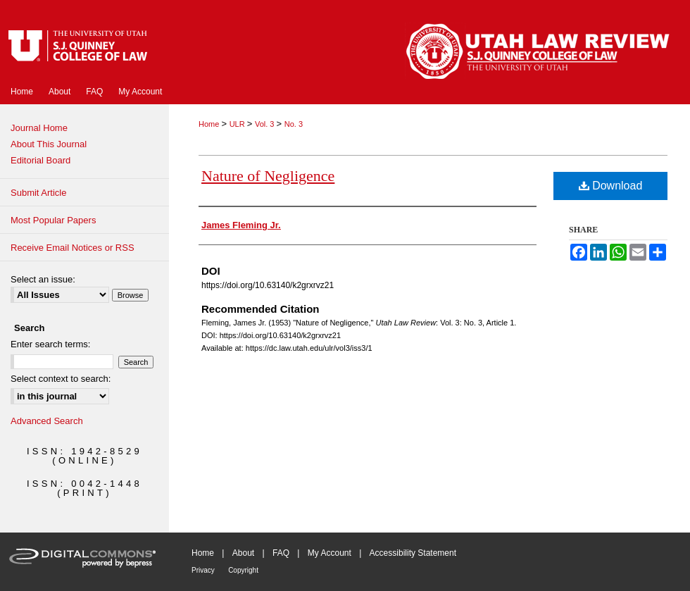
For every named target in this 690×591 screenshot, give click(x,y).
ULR (238, 124)
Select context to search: (61, 378)
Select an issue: (43, 279)
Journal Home (39, 128)
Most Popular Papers (53, 220)
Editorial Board (40, 160)
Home (210, 124)
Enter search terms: (50, 344)
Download (611, 186)
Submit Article (38, 192)
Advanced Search (47, 421)
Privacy (203, 570)
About (243, 553)
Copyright (243, 570)
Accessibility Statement (413, 553)
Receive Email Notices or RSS (72, 247)
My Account (329, 553)
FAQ (280, 553)
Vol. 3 (266, 124)
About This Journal (49, 144)
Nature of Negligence (267, 176)
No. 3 (293, 124)
